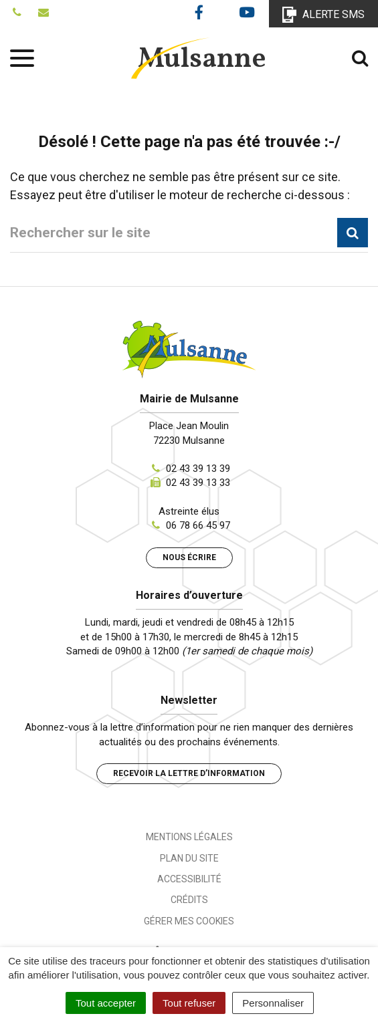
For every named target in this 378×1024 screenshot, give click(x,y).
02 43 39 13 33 (198, 483)
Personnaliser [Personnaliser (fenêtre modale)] (273, 1003)
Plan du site (189, 858)
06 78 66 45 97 (198, 525)
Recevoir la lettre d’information (189, 773)
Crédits (189, 899)
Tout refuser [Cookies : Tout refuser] (189, 1003)
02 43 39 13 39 (198, 469)
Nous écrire (189, 557)
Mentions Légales (189, 836)
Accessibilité (189, 879)
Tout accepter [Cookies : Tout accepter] (106, 1003)
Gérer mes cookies (189, 921)
